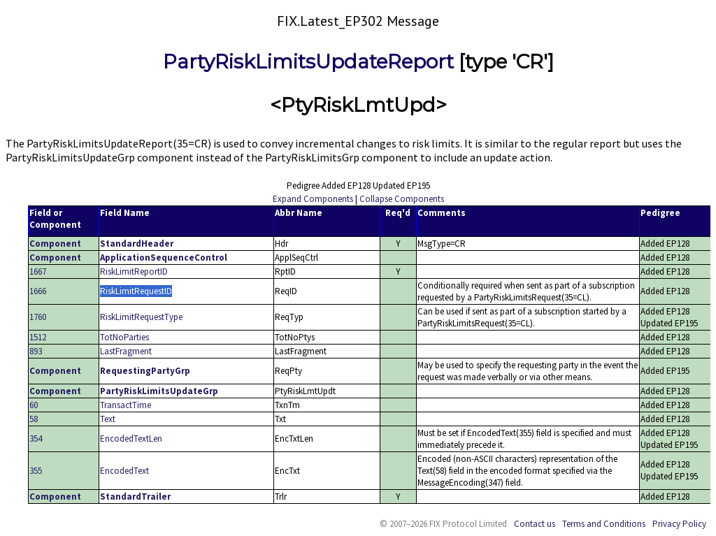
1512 (37, 337)
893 (35, 351)
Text (107, 419)
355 (35, 471)
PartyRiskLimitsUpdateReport (308, 61)
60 (33, 405)
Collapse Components (401, 199)
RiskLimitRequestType (141, 317)
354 (35, 438)
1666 (37, 291)
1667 (37, 271)
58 (33, 419)
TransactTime (125, 405)
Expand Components (313, 199)
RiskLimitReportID (134, 271)
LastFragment (126, 351)
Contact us (534, 524)
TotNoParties (124, 337)
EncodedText (124, 471)
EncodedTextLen (131, 438)
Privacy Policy (679, 524)
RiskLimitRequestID (136, 291)
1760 (37, 317)
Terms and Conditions (603, 524)
